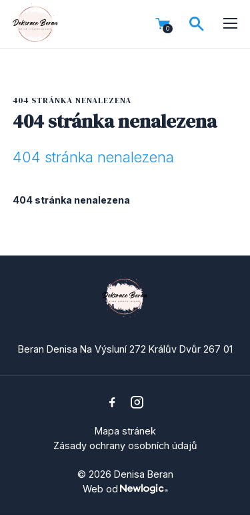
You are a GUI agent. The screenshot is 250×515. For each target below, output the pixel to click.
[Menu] (230, 24)
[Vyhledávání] (196, 24)
